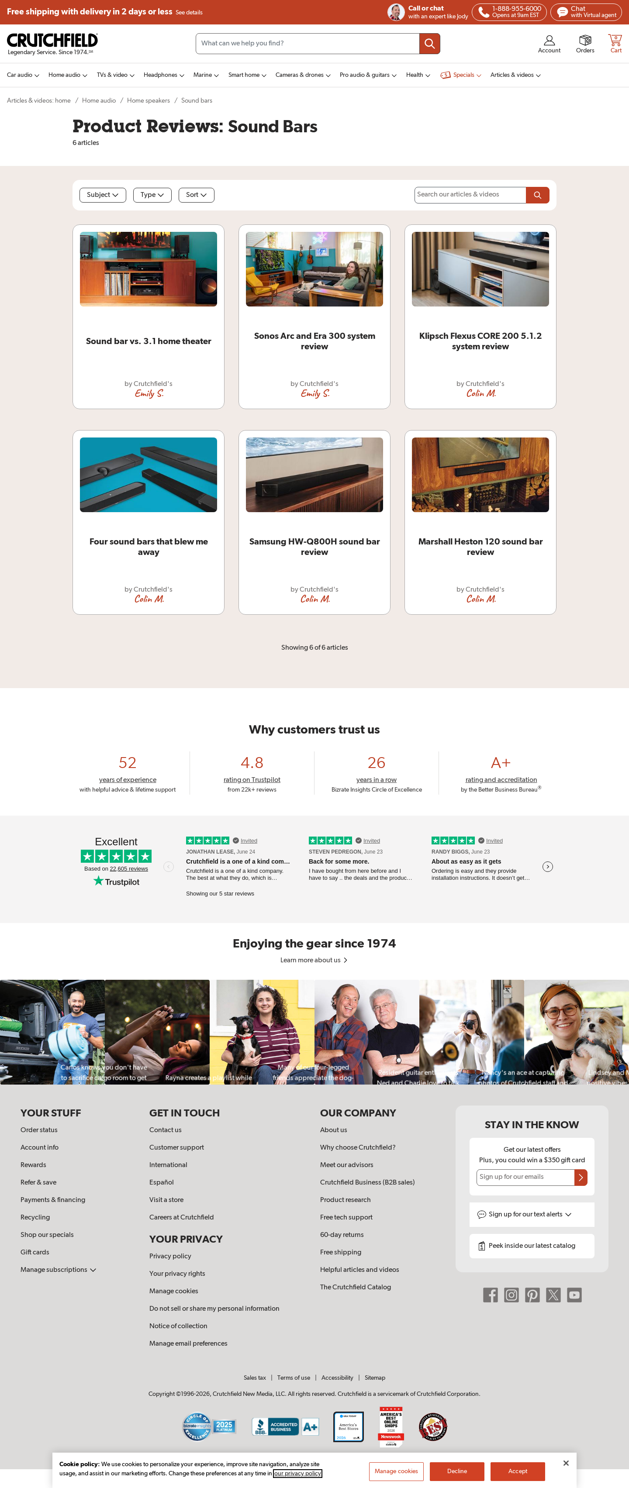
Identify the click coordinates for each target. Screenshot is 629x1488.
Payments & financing (53, 1200)
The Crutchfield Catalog (355, 1287)
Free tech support (346, 1217)
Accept (517, 1474)
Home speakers (148, 100)
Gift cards (35, 1252)
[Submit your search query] (429, 43)
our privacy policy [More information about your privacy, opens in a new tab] (297, 1476)
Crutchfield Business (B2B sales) (367, 1182)
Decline (457, 1474)
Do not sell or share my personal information (214, 1308)
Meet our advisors (346, 1165)
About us (333, 1130)
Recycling (35, 1217)
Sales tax (255, 1378)
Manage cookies (173, 1291)
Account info (40, 1147)
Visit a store (166, 1200)
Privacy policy (170, 1256)
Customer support (176, 1147)
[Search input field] (318, 43)
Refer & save (38, 1182)
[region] (314, 1032)
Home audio (99, 100)
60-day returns (342, 1235)
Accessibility (337, 1378)
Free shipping (105, 12)
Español (161, 1182)
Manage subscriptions (59, 1270)
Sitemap (375, 1378)
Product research (345, 1200)
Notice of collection (178, 1326)
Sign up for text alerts (530, 1214)
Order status (39, 1130)
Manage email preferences (188, 1343)
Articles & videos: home (39, 100)
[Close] (566, 1465)
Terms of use (293, 1378)
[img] (484, 12)
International (168, 1165)
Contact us (165, 1130)
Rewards (33, 1165)
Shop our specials (47, 1235)
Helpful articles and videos (359, 1270)
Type (152, 195)
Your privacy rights (177, 1274)
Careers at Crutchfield (181, 1217)
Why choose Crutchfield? (358, 1147)
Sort (196, 195)
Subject (103, 195)
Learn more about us (314, 960)
